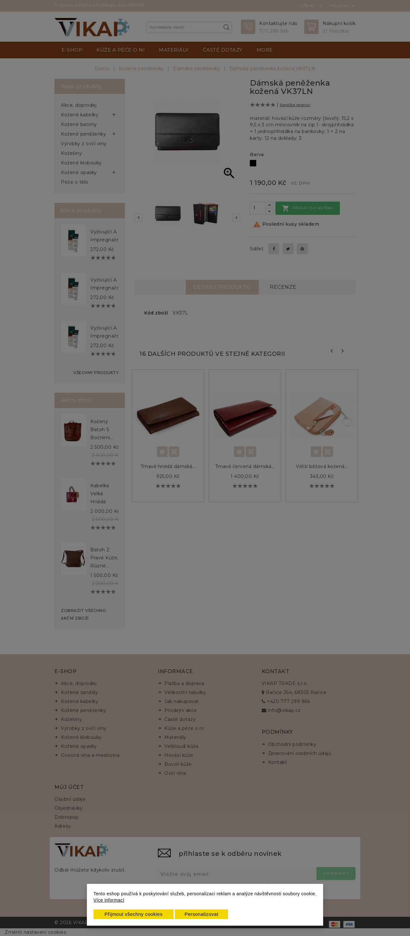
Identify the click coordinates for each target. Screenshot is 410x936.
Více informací (109, 900)
